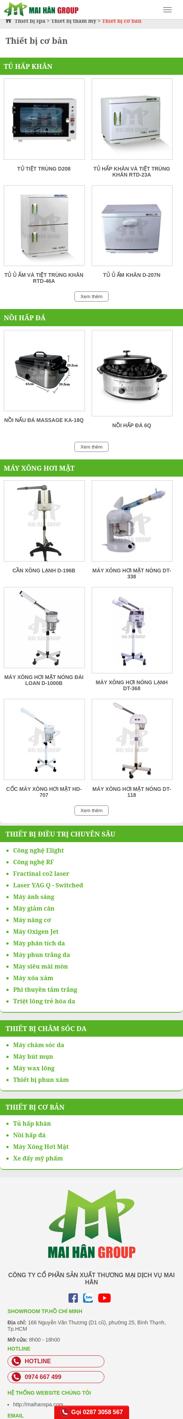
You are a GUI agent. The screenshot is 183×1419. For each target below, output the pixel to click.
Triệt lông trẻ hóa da (44, 1001)
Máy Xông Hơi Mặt (39, 468)
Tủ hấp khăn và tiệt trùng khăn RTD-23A (132, 172)
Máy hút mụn (33, 1056)
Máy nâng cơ (32, 920)
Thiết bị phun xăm (41, 1080)
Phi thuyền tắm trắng (45, 989)
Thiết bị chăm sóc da (46, 1028)
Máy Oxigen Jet (35, 931)
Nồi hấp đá (25, 317)
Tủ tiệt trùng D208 (43, 169)
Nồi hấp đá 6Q (131, 425)
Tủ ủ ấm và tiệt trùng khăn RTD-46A (43, 278)
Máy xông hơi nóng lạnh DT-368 (132, 685)
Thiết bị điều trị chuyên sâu (60, 833)
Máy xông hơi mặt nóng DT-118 (131, 792)
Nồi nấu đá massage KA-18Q (43, 420)
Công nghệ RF (33, 862)
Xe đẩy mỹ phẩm (38, 1158)
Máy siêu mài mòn (40, 966)
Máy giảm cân (34, 908)
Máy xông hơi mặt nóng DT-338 (131, 573)
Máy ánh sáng (33, 897)
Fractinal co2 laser (41, 873)
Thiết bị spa (30, 20)
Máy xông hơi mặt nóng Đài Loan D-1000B (43, 680)
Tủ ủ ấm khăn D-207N (131, 275)
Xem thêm (91, 296)
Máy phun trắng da (41, 955)
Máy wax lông (34, 1068)
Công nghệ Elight (38, 850)
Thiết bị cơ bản (35, 1107)
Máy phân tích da (39, 943)
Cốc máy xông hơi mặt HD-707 (44, 792)
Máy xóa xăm (33, 978)
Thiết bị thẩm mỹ (73, 20)
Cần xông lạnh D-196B (43, 571)
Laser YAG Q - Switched (48, 885)
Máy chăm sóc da (38, 1045)
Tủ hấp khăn (28, 66)
